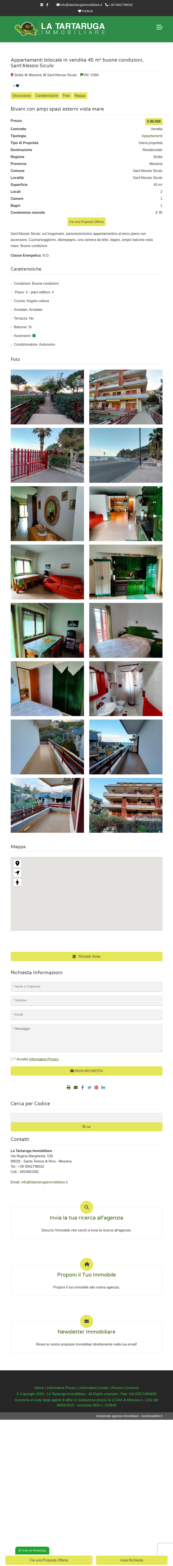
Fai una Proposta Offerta (86, 222)
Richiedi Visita (86, 956)
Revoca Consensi (125, 1388)
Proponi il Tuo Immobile (86, 1275)
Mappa (80, 96)
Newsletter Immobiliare (86, 1332)
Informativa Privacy (62, 1388)
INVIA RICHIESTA (86, 1071)
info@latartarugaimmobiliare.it (79, 5)
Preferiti (85, 11)
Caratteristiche (47, 96)
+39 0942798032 (119, 5)
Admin (39, 1388)
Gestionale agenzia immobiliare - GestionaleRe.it (129, 1416)
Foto (66, 96)
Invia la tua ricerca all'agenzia (86, 1218)
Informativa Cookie (93, 1388)
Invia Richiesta (131, 1560)
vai (86, 1127)
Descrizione (22, 96)
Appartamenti (152, 136)
